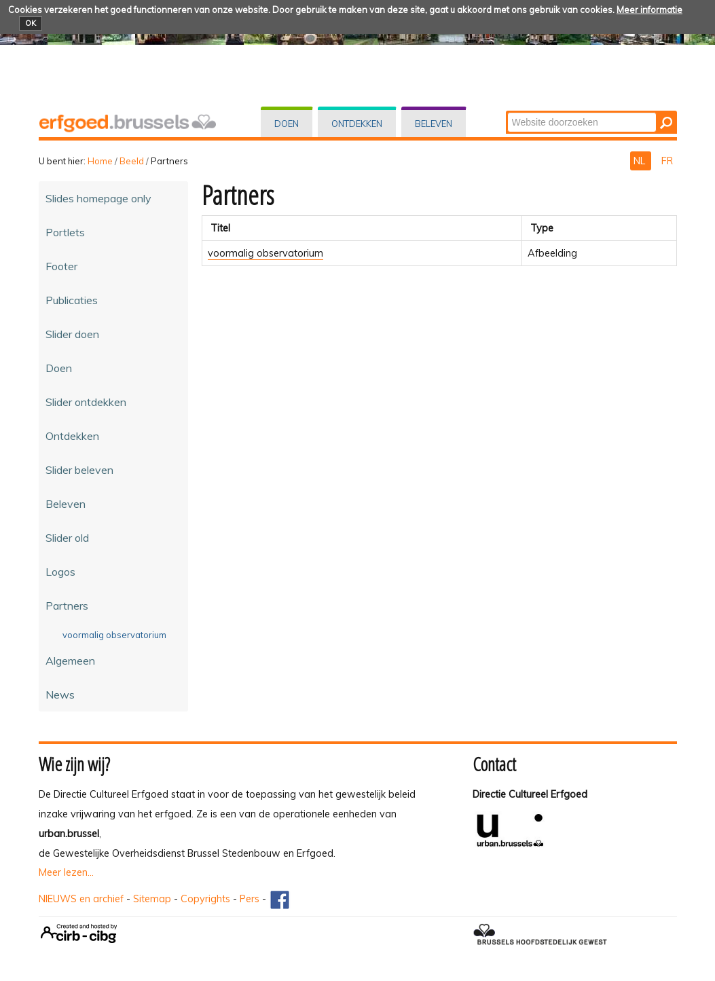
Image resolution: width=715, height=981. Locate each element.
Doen (286, 123)
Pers (249, 899)
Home (100, 160)
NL (641, 161)
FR (667, 161)
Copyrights (205, 899)
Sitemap (152, 899)
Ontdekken (356, 123)
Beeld (132, 160)
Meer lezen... (66, 872)
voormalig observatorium (265, 253)
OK (30, 23)
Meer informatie (649, 9)
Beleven (433, 123)
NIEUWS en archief (81, 899)
